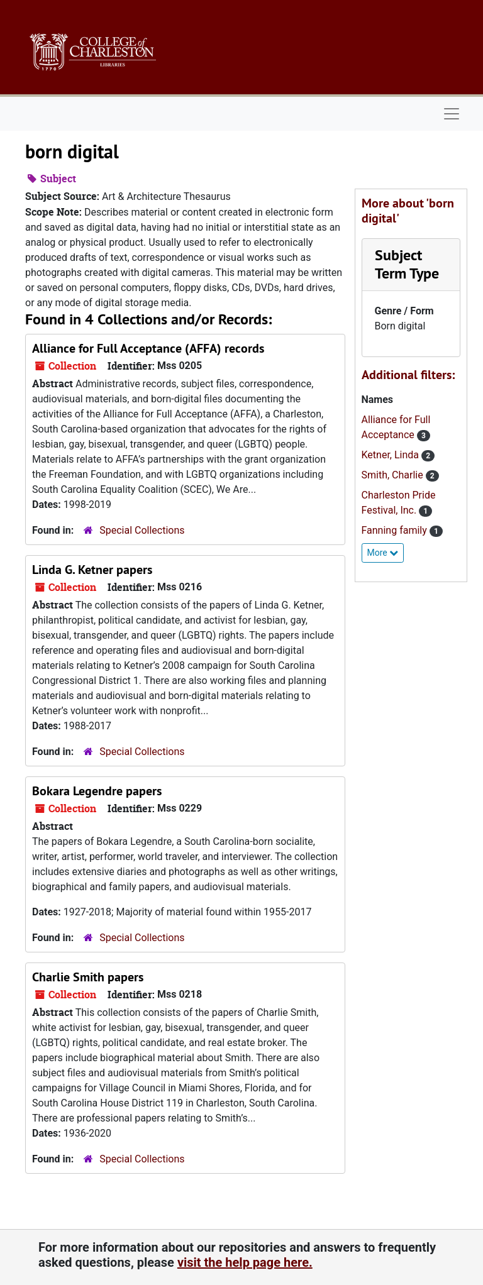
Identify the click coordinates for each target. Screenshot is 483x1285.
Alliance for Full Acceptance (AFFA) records (148, 348)
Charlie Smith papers (87, 977)
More (383, 553)
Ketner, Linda (392, 455)
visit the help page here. (245, 1262)
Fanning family (396, 530)
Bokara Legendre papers (97, 791)
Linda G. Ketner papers (92, 569)
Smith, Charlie (394, 475)
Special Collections (141, 530)
